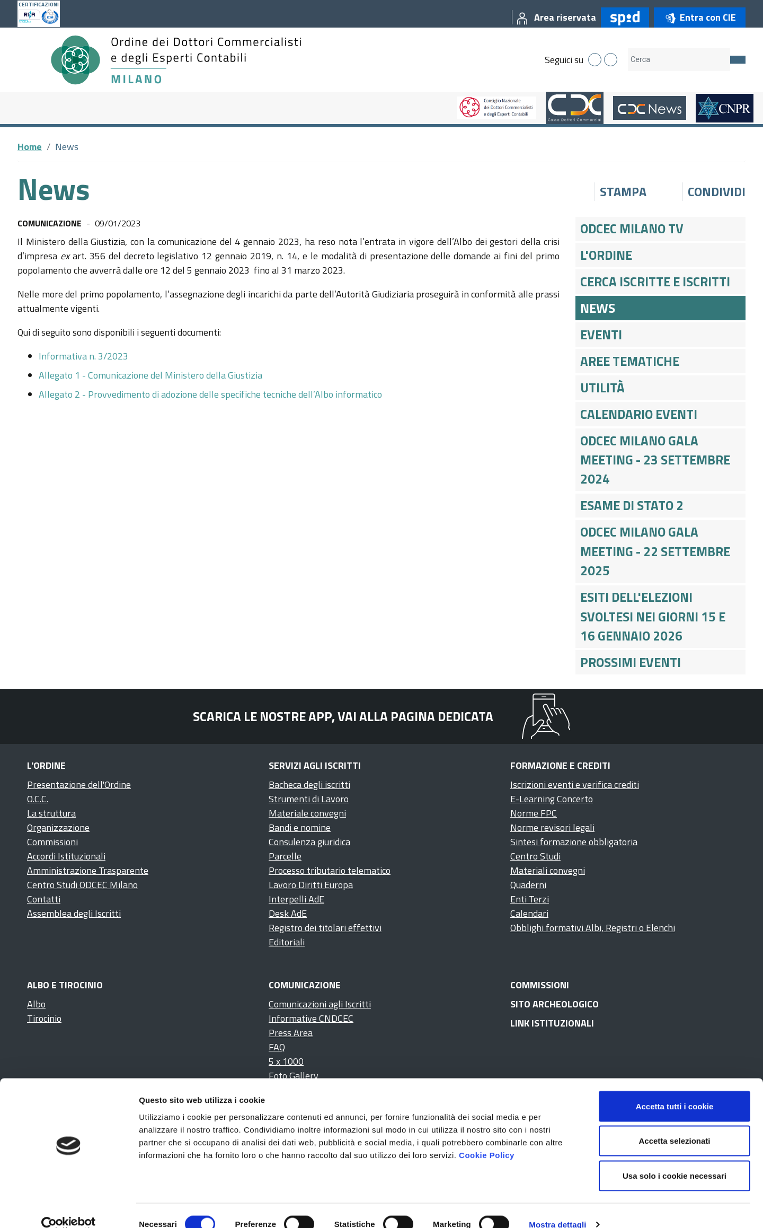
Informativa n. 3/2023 (83, 356)
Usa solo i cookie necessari (674, 1158)
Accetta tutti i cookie (675, 1088)
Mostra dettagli (557, 1207)
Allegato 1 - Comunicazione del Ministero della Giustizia (150, 375)
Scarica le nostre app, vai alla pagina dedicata (343, 716)
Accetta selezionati (674, 1123)
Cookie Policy (486, 1137)
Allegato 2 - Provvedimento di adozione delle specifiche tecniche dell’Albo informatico (210, 394)
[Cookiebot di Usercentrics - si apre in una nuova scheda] (68, 1207)
